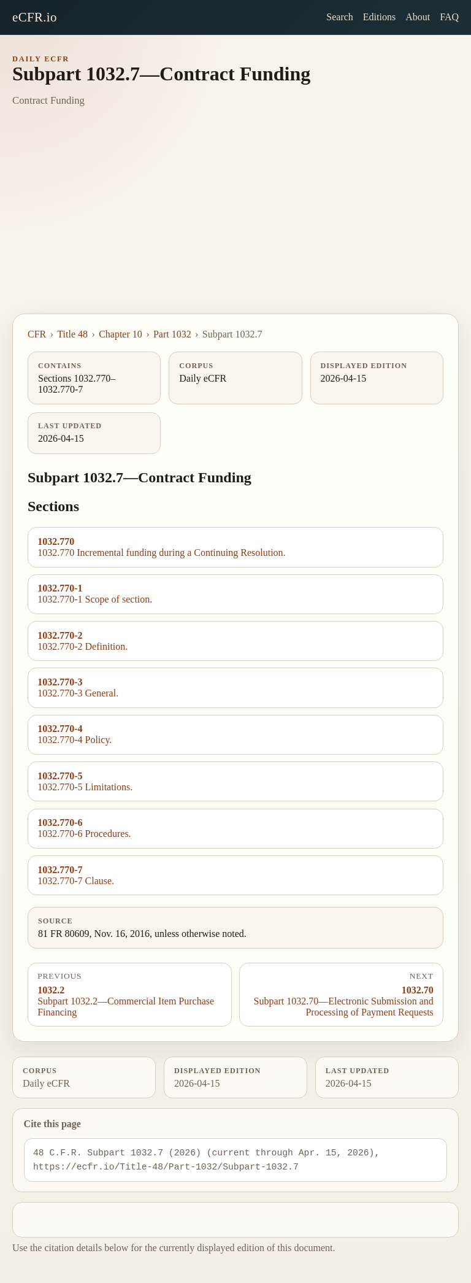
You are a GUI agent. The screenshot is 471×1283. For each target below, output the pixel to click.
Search (339, 17)
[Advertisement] (235, 221)
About (417, 17)
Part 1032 (172, 334)
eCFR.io (34, 17)
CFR (37, 334)
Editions (379, 17)
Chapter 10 (120, 334)
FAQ (449, 17)
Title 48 (72, 334)
